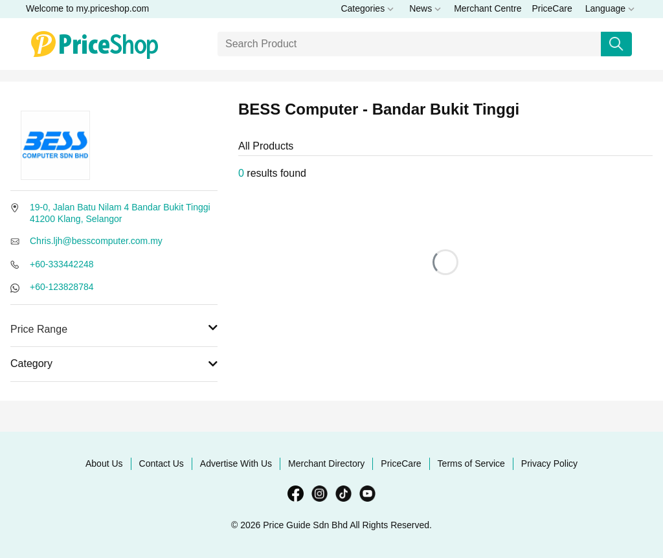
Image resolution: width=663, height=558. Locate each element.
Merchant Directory (326, 463)
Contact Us (161, 463)
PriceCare (552, 8)
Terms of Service (471, 463)
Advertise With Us (236, 463)
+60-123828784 (62, 287)
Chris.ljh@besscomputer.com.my (96, 241)
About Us (104, 463)
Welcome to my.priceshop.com (87, 8)
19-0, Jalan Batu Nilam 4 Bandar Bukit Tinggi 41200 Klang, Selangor (120, 213)
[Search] (409, 44)
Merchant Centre (487, 8)
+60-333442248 (62, 264)
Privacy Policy (549, 463)
